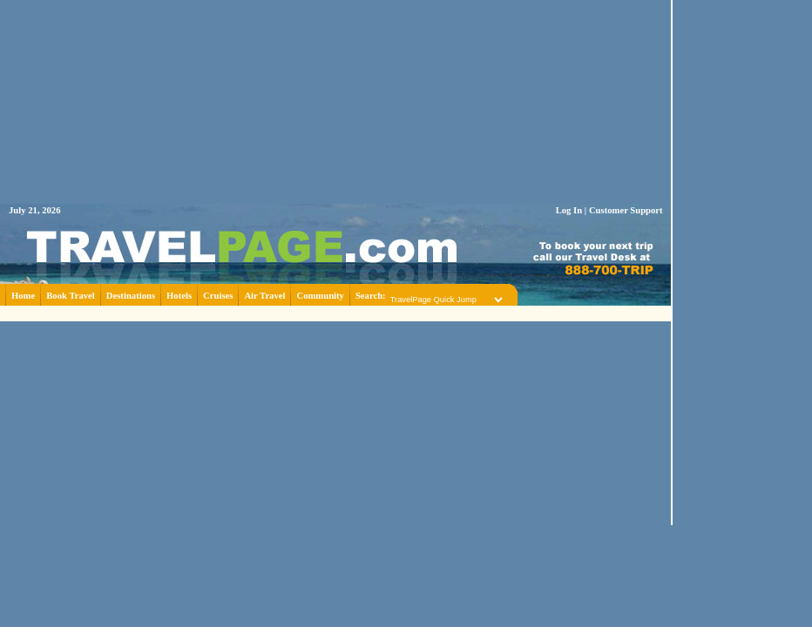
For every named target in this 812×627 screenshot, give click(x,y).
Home (23, 295)
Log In (569, 210)
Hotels (179, 295)
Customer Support (626, 210)
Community (319, 295)
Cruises (218, 295)
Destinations (130, 295)
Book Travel (70, 295)
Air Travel (264, 295)
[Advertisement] (335, 312)
